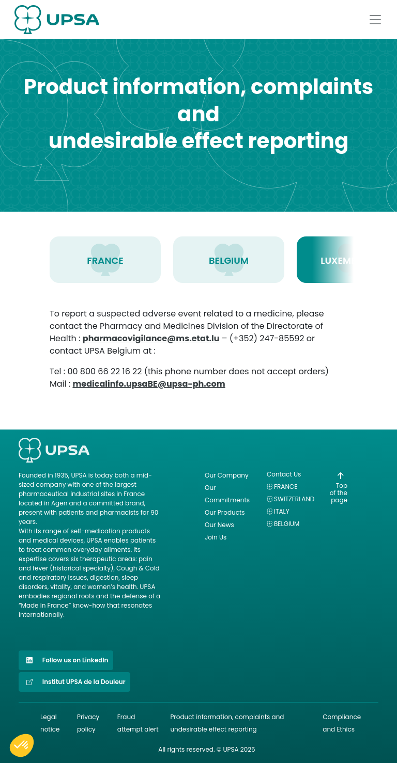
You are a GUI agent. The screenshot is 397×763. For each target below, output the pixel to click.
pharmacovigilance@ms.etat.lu (151, 338)
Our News (219, 524)
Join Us (215, 537)
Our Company (227, 475)
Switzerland (294, 499)
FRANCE (105, 260)
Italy (281, 511)
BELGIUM (229, 260)
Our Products (225, 512)
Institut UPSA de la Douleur (74, 682)
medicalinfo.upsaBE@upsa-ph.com (148, 384)
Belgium (286, 523)
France (285, 486)
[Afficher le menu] (375, 19)
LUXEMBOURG (352, 260)
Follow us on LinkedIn (66, 660)
